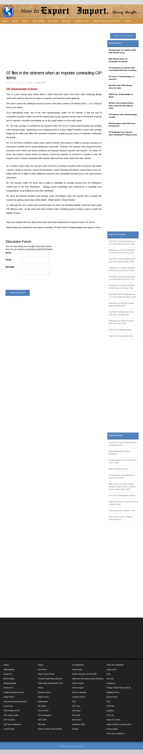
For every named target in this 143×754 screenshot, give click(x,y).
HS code (110, 679)
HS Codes (42, 706)
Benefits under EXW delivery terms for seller (120, 86)
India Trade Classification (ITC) (50, 683)
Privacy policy (112, 729)
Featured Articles (116, 435)
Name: (9, 252)
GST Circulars (9, 720)
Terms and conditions (115, 734)
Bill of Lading (38, 21)
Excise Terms (112, 697)
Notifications (43, 702)
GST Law (76, 706)
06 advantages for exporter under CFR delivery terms (122, 51)
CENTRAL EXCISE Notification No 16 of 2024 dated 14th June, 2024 (122, 242)
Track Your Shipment (115, 665)
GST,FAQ (110, 706)
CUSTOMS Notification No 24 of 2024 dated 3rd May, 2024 (121, 313)
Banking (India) (10, 683)
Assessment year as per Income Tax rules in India (123, 461)
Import (15, 21)
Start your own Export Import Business (88, 679)
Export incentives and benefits (84, 674)
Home (5, 21)
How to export (78, 688)
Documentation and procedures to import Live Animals (122, 476)
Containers (111, 683)
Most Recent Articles (117, 234)
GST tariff (76, 715)
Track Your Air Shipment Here (120, 330)
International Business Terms (15, 702)
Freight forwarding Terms (14, 692)
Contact (127, 21)
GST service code (11, 715)
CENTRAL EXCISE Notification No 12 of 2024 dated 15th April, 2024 (122, 278)
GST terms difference (12, 724)
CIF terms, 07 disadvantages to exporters (121, 78)
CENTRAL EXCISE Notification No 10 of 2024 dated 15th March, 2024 (122, 295)
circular (75, 729)
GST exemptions (45, 715)
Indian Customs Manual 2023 (106, 21)
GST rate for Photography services (122, 495)
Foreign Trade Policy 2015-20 (50, 679)
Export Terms (43, 697)
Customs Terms (78, 697)
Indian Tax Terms (113, 720)
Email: (9, 260)
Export (25, 21)
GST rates (53, 21)
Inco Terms (42, 670)
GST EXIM (42, 720)
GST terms (76, 720)
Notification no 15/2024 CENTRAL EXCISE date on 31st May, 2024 (122, 251)
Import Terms (9, 697)
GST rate (110, 715)
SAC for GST (43, 711)
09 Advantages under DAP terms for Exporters (122, 124)
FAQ (108, 674)
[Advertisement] (54, 47)
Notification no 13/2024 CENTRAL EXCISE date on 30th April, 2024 (122, 269)
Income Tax (8, 688)
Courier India (9, 729)
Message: (10, 267)
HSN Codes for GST (12, 711)
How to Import (78, 683)
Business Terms (44, 692)
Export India (77, 670)
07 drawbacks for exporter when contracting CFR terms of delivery (123, 69)
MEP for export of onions (118, 469)
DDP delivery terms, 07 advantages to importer (118, 60)
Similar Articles (115, 43)
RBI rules (66, 21)
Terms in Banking (79, 692)
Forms (40, 688)
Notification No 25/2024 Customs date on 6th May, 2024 (121, 304)
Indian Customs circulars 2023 (119, 724)
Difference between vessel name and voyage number (123, 503)
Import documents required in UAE (122, 511)
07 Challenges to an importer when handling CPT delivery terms (123, 133)
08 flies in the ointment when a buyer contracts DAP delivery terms (121, 105)
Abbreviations (9, 670)
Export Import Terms (46, 674)
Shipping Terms (113, 692)
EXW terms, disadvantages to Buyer (121, 95)
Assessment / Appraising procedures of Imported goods (123, 443)
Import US (8, 674)
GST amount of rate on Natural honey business (120, 518)
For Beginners (78, 665)
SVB (108, 702)
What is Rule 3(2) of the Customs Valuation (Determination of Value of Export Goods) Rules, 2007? (122, 486)
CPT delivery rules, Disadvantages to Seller (123, 116)
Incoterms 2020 (82, 21)
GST (74, 702)
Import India (111, 670)
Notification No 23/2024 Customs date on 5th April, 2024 (121, 322)
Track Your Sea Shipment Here (121, 336)
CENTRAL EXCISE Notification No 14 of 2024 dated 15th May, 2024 (122, 260)
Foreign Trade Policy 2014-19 (119, 688)
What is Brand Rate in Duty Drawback (119, 452)
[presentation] (28, 282)
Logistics (110, 711)
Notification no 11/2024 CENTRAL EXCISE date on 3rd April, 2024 (122, 286)
